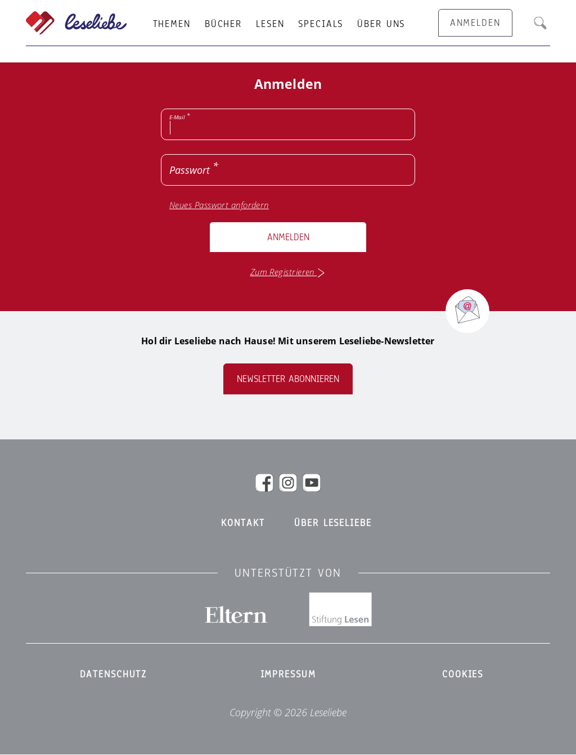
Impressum (288, 674)
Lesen (270, 24)
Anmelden (288, 237)
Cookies (462, 674)
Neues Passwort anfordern (219, 205)
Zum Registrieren (288, 272)
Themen (172, 24)
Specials (320, 24)
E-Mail (177, 117)
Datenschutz (113, 674)
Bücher (223, 24)
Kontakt (242, 523)
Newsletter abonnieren (288, 378)
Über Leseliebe (332, 523)
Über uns (381, 24)
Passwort (189, 170)
